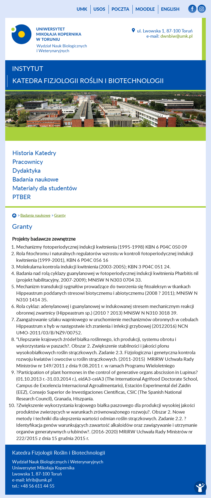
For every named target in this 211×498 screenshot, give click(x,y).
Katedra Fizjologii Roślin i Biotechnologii (88, 81)
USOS (99, 9)
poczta (120, 9)
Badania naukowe (35, 180)
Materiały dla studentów (44, 188)
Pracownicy (27, 162)
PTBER (21, 197)
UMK (82, 9)
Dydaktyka (26, 171)
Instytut (27, 69)
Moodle (145, 9)
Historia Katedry (34, 153)
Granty (60, 216)
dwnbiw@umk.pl (176, 36)
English (170, 9)
